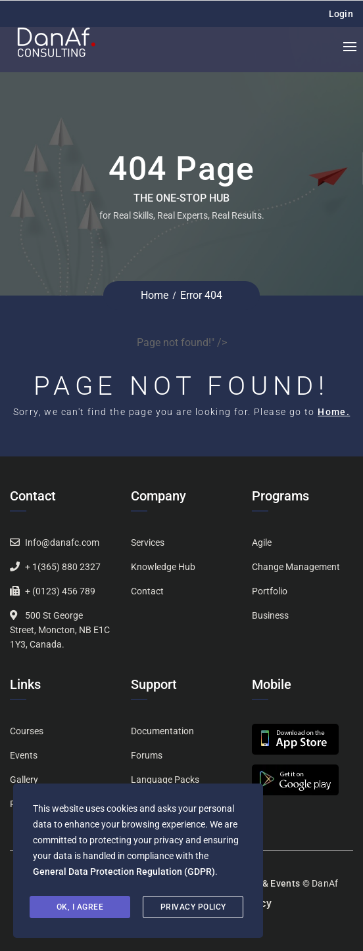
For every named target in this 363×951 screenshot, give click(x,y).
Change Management (296, 567)
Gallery (24, 779)
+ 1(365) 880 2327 (63, 567)
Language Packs (165, 779)
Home (154, 295)
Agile (262, 542)
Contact (147, 591)
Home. (334, 412)
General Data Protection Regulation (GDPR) (124, 871)
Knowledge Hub (163, 567)
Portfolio (269, 591)
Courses (26, 731)
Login (341, 14)
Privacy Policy (193, 907)
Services (147, 542)
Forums (146, 755)
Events (23, 755)
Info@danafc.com (62, 542)
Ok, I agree (80, 907)
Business (270, 615)
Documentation (162, 731)
